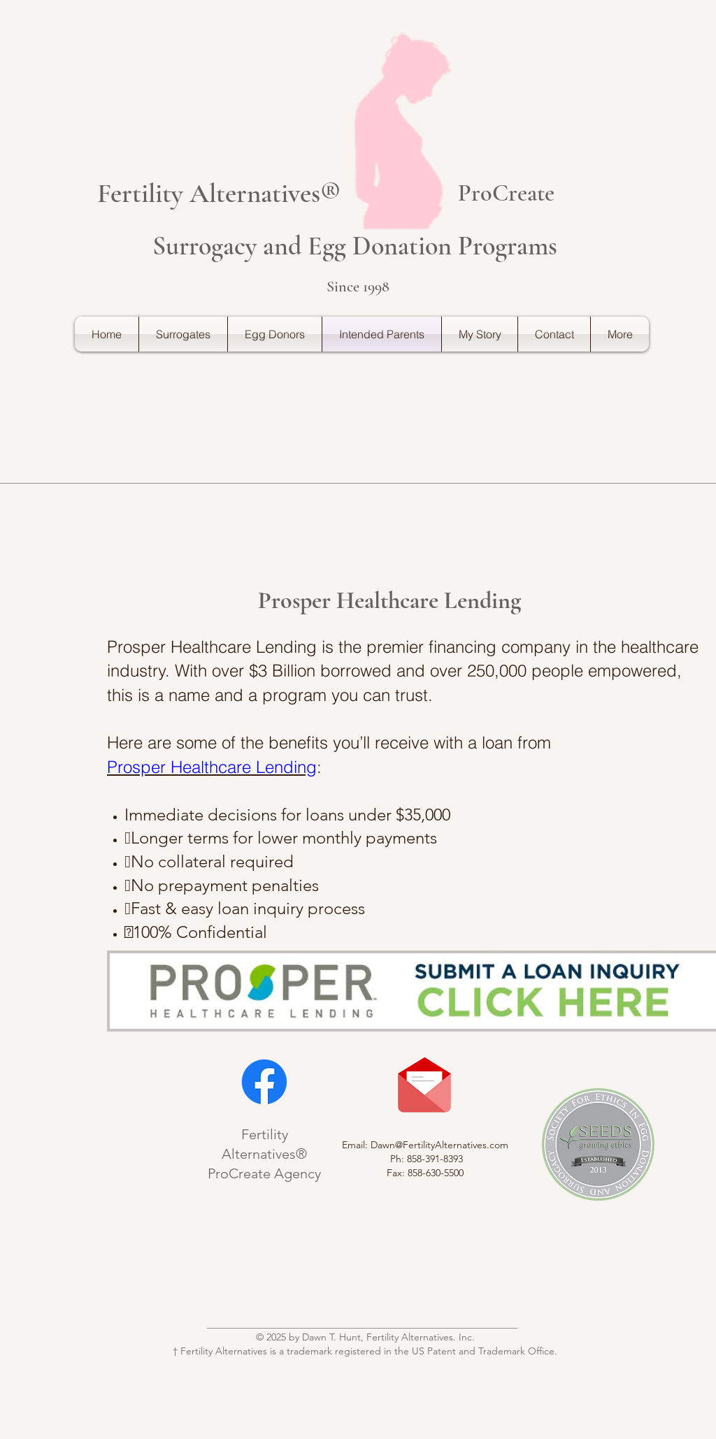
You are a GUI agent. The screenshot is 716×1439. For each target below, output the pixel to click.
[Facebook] (264, 1082)
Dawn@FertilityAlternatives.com (439, 1144)
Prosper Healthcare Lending (212, 767)
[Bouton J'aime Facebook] (358, 1294)
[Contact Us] (424, 1085)
